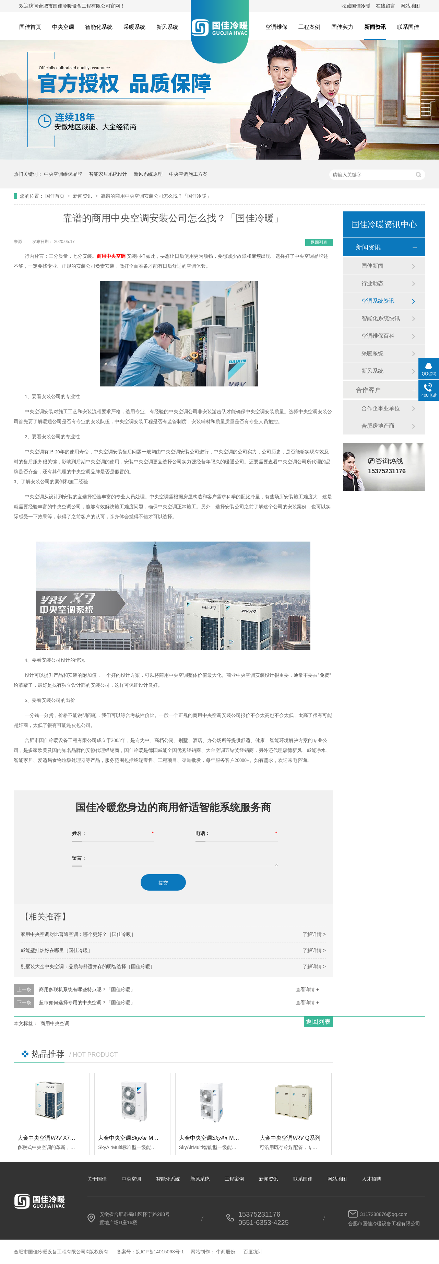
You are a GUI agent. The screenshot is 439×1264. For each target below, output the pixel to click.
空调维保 (276, 27)
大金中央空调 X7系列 (49, 1138)
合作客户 (368, 389)
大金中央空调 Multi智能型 (218, 1138)
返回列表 (319, 242)
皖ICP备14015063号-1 (160, 1251)
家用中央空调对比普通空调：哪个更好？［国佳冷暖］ (78, 934)
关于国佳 (97, 1179)
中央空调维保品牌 (63, 174)
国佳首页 (30, 27)
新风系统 (167, 27)
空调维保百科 (377, 336)
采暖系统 (134, 27)
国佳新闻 (372, 266)
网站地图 (410, 6)
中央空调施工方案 (188, 174)
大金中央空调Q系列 (290, 1138)
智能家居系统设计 (108, 174)
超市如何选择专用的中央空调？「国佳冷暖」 (87, 1002)
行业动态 (372, 283)
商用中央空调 (54, 1023)
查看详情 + (307, 989)
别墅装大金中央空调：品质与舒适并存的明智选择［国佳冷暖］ (88, 966)
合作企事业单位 (380, 408)
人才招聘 (371, 1179)
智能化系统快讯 (380, 318)
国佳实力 (342, 27)
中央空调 (63, 27)
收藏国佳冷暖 (356, 6)
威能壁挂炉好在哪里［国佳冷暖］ (57, 950)
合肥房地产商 (377, 426)
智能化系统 (98, 27)
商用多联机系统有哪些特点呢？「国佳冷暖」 (87, 989)
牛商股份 (225, 1251)
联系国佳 (408, 27)
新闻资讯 (375, 27)
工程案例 (309, 27)
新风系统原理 (148, 174)
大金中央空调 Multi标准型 (137, 1138)
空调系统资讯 (377, 301)
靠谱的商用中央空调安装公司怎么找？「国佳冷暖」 (156, 196)
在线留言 (385, 6)
